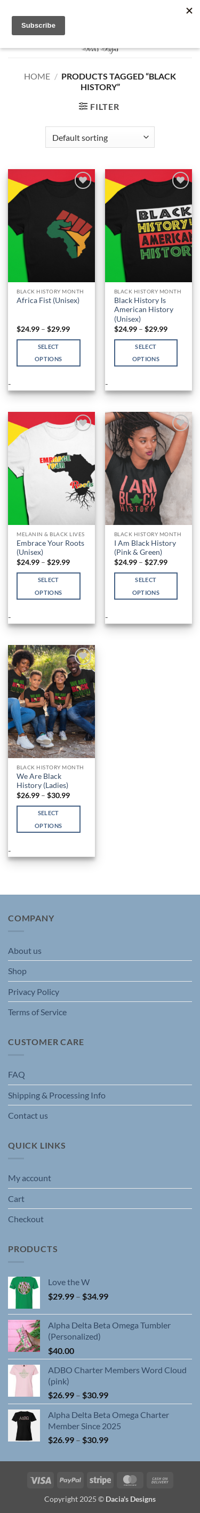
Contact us (28, 1115)
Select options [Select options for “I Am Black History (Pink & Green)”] (145, 586)
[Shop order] (100, 137)
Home (37, 76)
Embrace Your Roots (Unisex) (50, 548)
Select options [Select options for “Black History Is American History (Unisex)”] (145, 353)
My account (29, 1178)
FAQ (16, 1074)
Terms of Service (37, 1012)
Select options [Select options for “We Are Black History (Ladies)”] (48, 819)
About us (25, 950)
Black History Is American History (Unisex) (143, 309)
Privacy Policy (33, 991)
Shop (17, 971)
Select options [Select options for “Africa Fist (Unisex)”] (48, 353)
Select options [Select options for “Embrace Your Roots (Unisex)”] (48, 586)
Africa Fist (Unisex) (48, 300)
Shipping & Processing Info (57, 1095)
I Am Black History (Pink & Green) (145, 548)
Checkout (26, 1219)
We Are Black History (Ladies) (42, 781)
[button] (99, 106)
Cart (16, 1198)
